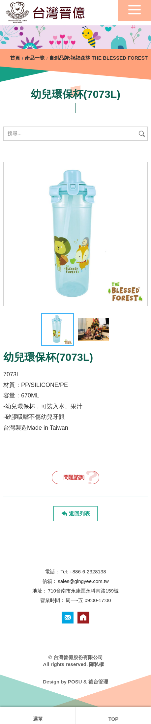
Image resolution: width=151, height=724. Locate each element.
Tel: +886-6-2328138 (83, 571)
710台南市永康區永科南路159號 (83, 591)
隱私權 (96, 664)
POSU (75, 681)
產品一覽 (35, 58)
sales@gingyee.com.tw (83, 581)
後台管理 (98, 681)
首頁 (15, 58)
